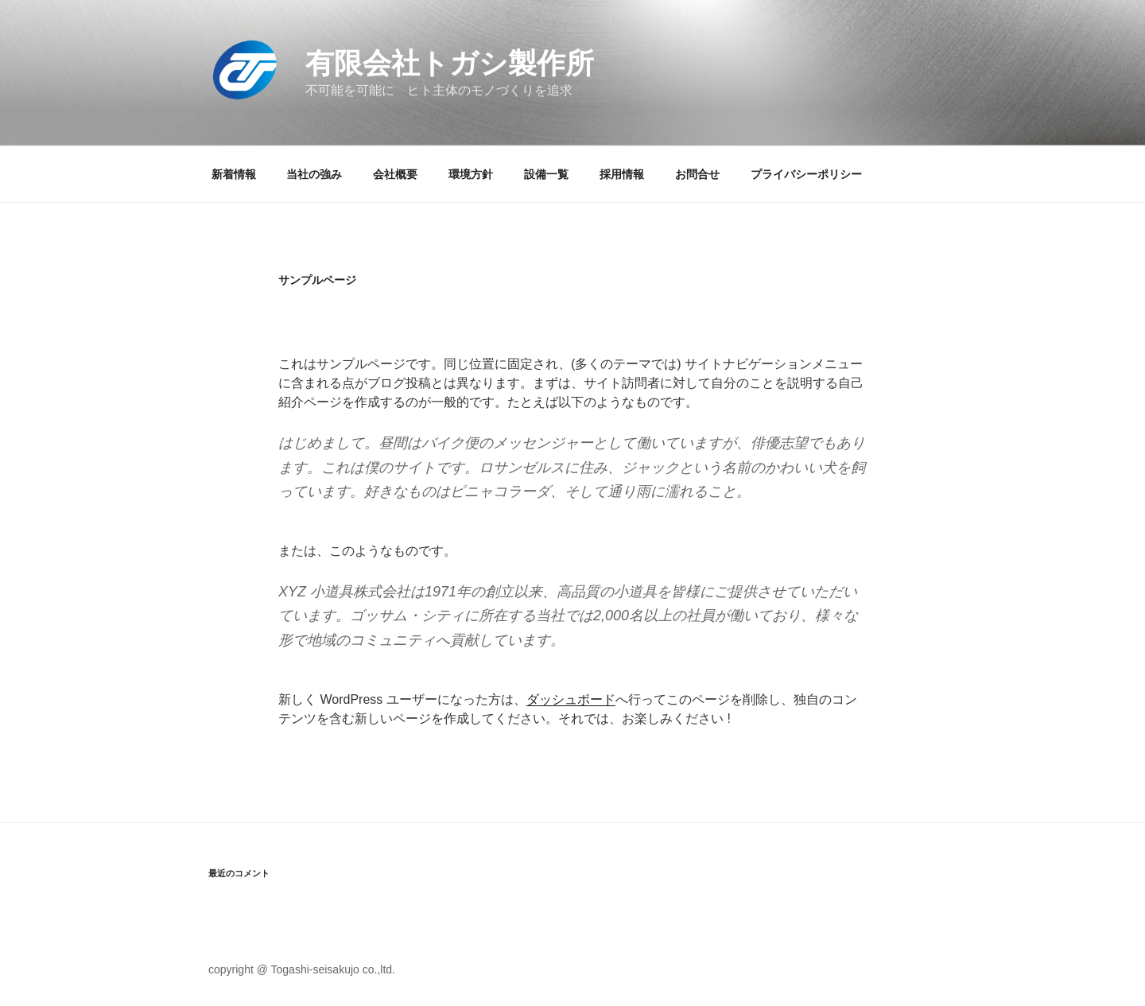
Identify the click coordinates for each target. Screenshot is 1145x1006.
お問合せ (697, 174)
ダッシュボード (570, 699)
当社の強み (314, 174)
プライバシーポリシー (806, 174)
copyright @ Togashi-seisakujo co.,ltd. (301, 969)
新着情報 (234, 174)
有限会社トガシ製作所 (449, 63)
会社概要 (395, 174)
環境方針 (470, 174)
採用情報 (622, 174)
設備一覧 (546, 174)
